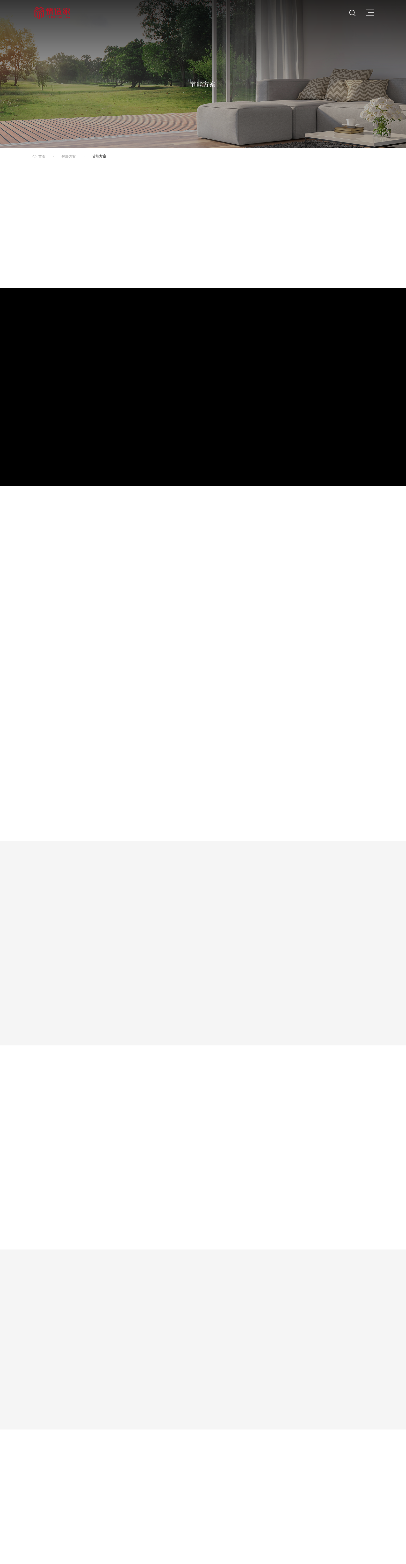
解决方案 (68, 156)
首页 (42, 156)
